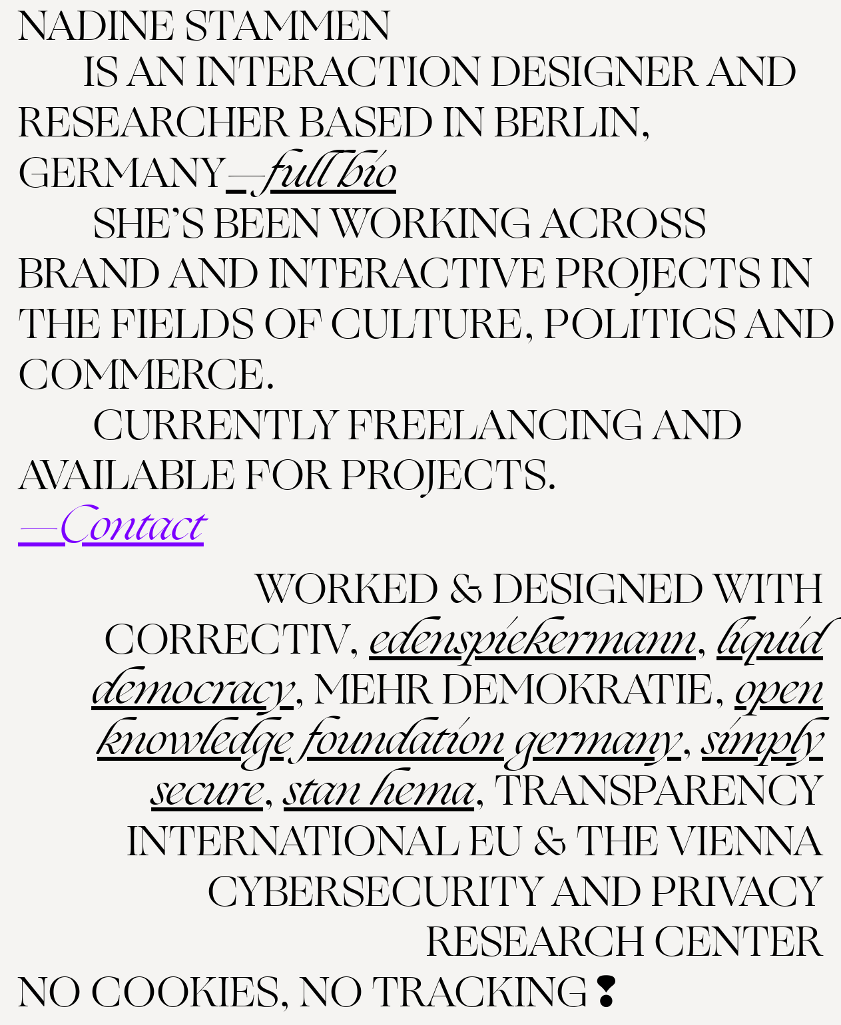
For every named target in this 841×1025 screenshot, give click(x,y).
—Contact (111, 526)
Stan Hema (379, 791)
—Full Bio (311, 173)
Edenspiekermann (532, 640)
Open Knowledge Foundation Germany (460, 715)
